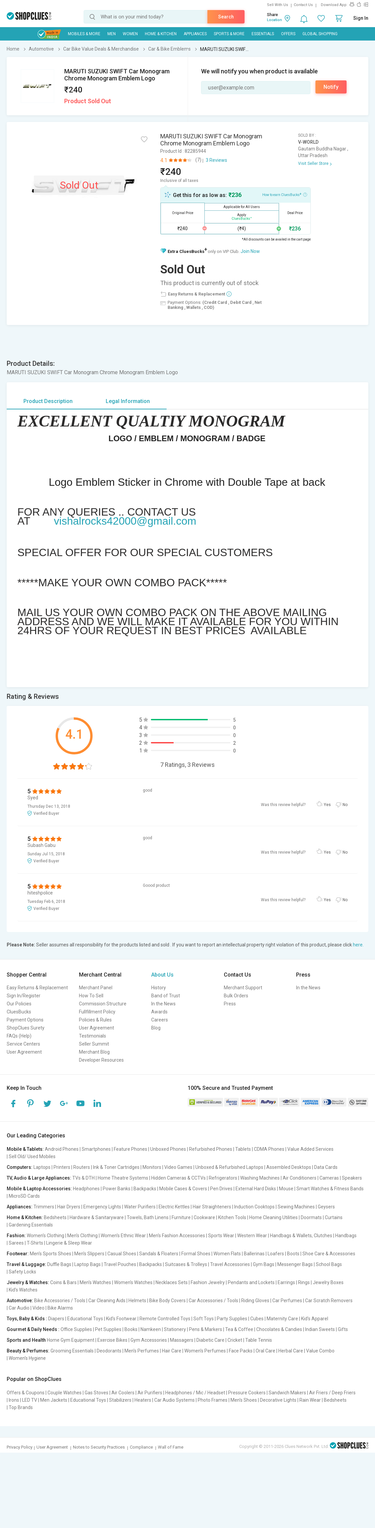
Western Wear (252, 1235)
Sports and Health (26, 1340)
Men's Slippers (89, 1253)
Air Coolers (122, 1392)
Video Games (178, 1167)
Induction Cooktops (254, 1206)
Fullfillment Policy (97, 1011)
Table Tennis (258, 1340)
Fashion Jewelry (208, 1282)
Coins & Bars (63, 1282)
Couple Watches (65, 1392)
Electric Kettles (174, 1206)
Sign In (360, 18)
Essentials (263, 33)
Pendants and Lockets (251, 1282)
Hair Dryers (68, 1206)
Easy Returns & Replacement (37, 987)
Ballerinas (254, 1253)
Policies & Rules (95, 1019)
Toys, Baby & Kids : (27, 1318)
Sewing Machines (296, 1206)
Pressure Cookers (247, 1392)
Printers (62, 1167)
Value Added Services (310, 1149)
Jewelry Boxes (328, 1282)
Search (226, 16)
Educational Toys (85, 1318)
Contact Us (303, 5)
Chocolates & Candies (279, 1329)
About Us (162, 975)
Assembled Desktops (288, 1167)
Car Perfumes (287, 1300)
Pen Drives (221, 1188)
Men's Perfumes (141, 1350)
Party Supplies (232, 1318)
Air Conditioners (299, 1178)
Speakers (352, 1178)
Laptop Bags (87, 1264)
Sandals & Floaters (158, 1253)
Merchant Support (243, 987)
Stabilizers (120, 1400)
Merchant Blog (94, 1052)
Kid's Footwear (121, 1318)
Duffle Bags (59, 1264)
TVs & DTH (83, 1178)
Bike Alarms (60, 1308)
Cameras (329, 1178)
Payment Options (25, 1019)
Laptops (42, 1167)
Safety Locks (22, 1271)
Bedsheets (55, 1217)
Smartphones (96, 1149)
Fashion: (16, 1235)
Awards (159, 1011)
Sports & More (229, 33)
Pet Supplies (108, 1329)
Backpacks (144, 1188)
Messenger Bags (295, 1264)
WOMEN (130, 33)
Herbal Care (290, 1350)
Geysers (326, 1206)
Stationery (175, 1329)
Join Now (250, 251)
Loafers (276, 1253)
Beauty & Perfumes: (28, 1350)
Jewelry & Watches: (28, 1282)
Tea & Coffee (239, 1329)
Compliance (141, 1447)
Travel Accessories (230, 1264)
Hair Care (171, 1350)
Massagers (181, 1340)
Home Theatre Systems (123, 1178)
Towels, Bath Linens (148, 1217)
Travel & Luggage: (26, 1264)
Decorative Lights (278, 1400)
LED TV (29, 1400)
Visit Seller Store (313, 163)
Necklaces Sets (172, 1282)
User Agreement (24, 1052)
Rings (304, 1282)
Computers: (19, 1167)
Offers (288, 33)
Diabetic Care (210, 1340)
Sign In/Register (23, 995)
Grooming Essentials (72, 1350)
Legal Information (128, 401)
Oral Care (265, 1350)
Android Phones (62, 1149)
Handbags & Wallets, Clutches (301, 1235)
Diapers (56, 1318)
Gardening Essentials (31, 1224)
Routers (81, 1167)
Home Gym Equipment (70, 1340)
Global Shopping (320, 33)
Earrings (286, 1282)
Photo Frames (212, 1400)
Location (274, 20)
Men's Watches (95, 1282)
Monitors (152, 1167)
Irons (14, 1400)
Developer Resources (101, 1060)
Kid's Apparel (314, 1318)
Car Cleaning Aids (106, 1300)
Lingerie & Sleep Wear (69, 1243)
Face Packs (241, 1350)
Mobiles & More (84, 33)
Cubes (257, 1318)
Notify (331, 87)
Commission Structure (102, 1003)
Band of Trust (165, 995)
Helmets (137, 1300)
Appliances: (19, 1206)
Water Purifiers (140, 1206)
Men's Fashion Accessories (177, 1235)
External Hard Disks (256, 1188)
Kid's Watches (23, 1289)
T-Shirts (35, 1243)
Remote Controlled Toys (164, 1318)
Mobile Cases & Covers (183, 1188)
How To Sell (91, 995)
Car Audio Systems (174, 1400)
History (158, 987)
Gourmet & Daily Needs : (33, 1329)
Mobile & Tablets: (25, 1149)
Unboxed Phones (168, 1149)
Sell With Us (277, 5)
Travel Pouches (120, 1264)
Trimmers (43, 1206)
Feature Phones (130, 1149)
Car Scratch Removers (329, 1300)
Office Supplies (76, 1329)
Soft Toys (203, 1318)
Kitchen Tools (232, 1217)
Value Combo (320, 1350)
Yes (327, 804)
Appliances (195, 33)
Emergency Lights (102, 1206)
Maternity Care (282, 1318)
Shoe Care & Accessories (328, 1253)
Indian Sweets (320, 1329)
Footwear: (18, 1253)
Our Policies (19, 1003)
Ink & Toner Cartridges (116, 1167)
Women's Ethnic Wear (123, 1235)
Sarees (16, 1243)
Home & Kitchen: (25, 1217)
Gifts (343, 1329)
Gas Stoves (96, 1392)
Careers (159, 1019)
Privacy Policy (19, 1447)
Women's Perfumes (205, 1350)
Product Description (48, 401)
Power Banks (116, 1188)
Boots (293, 1253)
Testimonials (92, 1036)
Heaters (142, 1400)
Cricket (234, 1340)
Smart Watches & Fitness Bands (330, 1188)
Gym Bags (263, 1264)
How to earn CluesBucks (284, 194)
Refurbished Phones (210, 1149)
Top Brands (21, 1407)
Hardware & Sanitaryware (97, 1217)
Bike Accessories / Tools (59, 1300)
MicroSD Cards (24, 1196)
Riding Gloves (255, 1300)
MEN (111, 33)
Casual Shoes (121, 1253)
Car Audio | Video (26, 1308)
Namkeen (150, 1329)
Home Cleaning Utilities (273, 1217)
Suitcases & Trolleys (186, 1264)
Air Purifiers (149, 1392)
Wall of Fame (170, 1447)
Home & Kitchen (161, 33)
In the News (163, 1003)
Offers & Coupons (25, 1392)
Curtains (334, 1217)
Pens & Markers (205, 1329)
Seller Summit (94, 1044)
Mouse (286, 1188)
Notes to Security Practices (99, 1447)
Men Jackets (53, 1400)
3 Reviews (216, 160)
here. (358, 944)
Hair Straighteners (212, 1206)
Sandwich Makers (287, 1392)
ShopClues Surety (25, 1028)
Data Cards (326, 1167)
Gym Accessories (148, 1340)
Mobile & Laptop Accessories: (39, 1188)
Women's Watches (133, 1282)
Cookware (204, 1217)
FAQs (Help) (19, 1036)
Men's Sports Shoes (50, 1253)
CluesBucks (19, 1011)
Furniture (181, 1217)
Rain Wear (310, 1400)
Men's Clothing (82, 1235)
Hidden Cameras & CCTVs (178, 1178)
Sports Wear (221, 1235)
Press (230, 1003)
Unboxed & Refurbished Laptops (229, 1167)
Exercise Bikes (112, 1340)
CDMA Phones (269, 1149)
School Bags (329, 1264)
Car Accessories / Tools (213, 1300)
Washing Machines (260, 1178)
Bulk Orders (236, 995)
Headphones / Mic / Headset (195, 1392)
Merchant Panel (95, 987)
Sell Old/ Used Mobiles (32, 1156)
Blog (156, 1028)
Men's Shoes (243, 1400)
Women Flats (227, 1253)
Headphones (86, 1188)
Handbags (346, 1235)
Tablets (243, 1149)
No (345, 804)
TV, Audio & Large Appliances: (39, 1178)
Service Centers (23, 1044)
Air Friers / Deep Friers (332, 1392)
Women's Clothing (45, 1235)
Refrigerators (223, 1178)
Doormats (311, 1217)
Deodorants (109, 1350)
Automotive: (20, 1300)
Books (130, 1329)
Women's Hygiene (27, 1358)
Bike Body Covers (167, 1300)
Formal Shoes (195, 1253)
